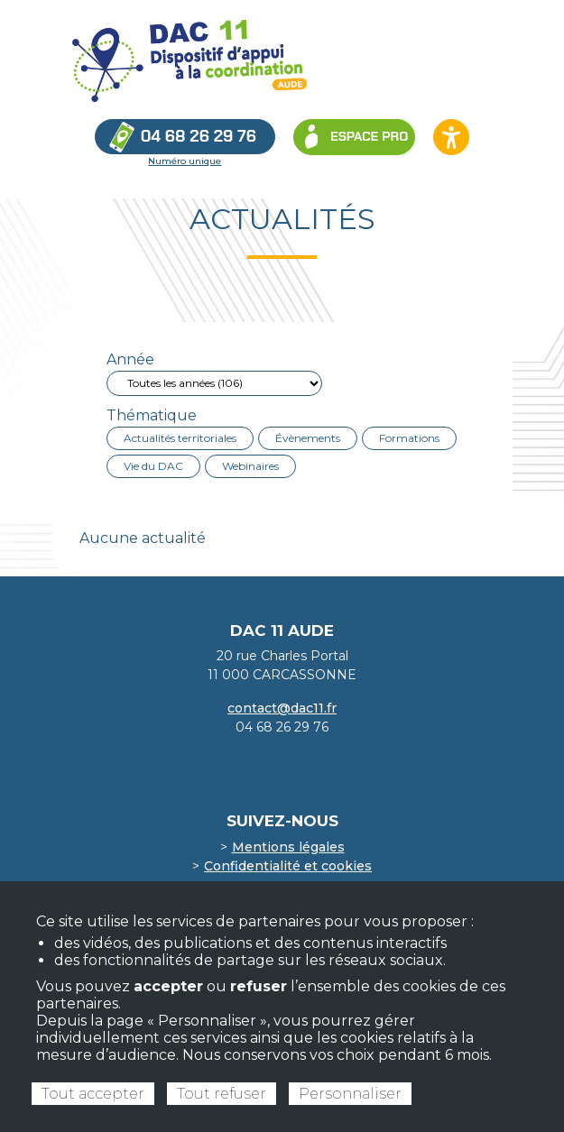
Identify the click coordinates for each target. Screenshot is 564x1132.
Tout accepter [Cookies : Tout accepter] (93, 1093)
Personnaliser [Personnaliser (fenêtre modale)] (350, 1093)
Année (130, 359)
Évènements (307, 438)
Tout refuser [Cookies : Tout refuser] (221, 1093)
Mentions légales (288, 847)
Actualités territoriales (180, 438)
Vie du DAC (153, 466)
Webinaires (250, 466)
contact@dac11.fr (282, 708)
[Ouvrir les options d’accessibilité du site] (451, 137)
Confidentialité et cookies (288, 866)
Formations (409, 438)
